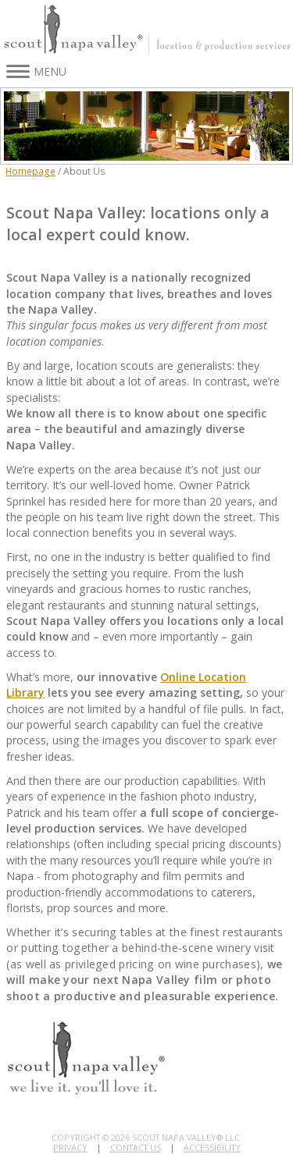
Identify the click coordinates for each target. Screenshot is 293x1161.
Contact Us (135, 1147)
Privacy (70, 1147)
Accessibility (212, 1147)
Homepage (30, 171)
